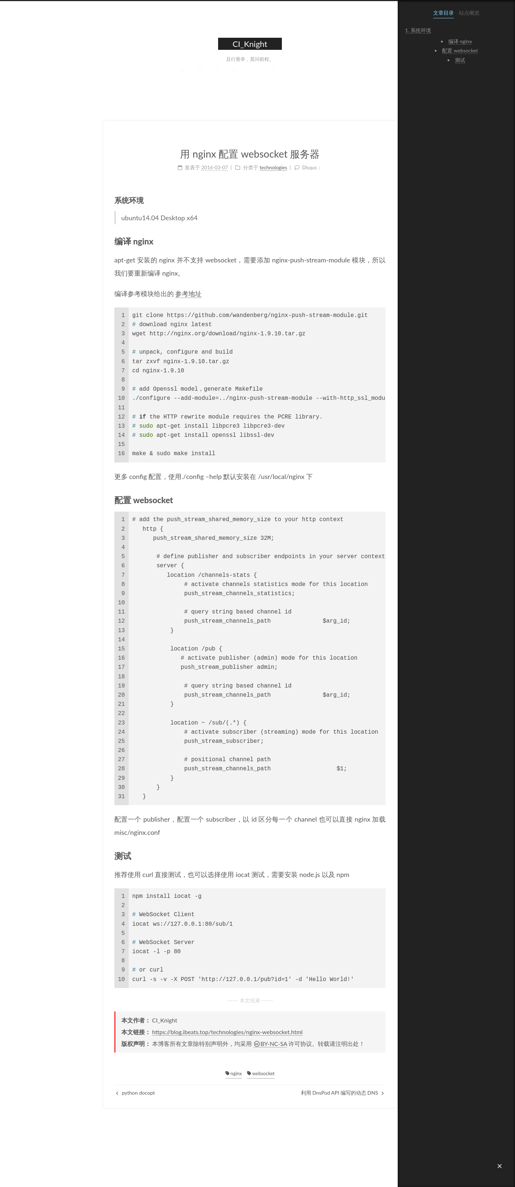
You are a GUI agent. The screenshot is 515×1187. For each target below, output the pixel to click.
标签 (165, 82)
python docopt (84, 1093)
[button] (499, 1166)
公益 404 (221, 82)
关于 (199, 82)
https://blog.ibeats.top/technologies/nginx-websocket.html (176, 1031)
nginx (182, 1073)
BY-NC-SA (219, 1043)
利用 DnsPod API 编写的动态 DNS (291, 1093)
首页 (132, 82)
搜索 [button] (266, 82)
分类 (182, 82)
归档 (149, 82)
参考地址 (137, 294)
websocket (210, 1073)
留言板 (245, 82)
